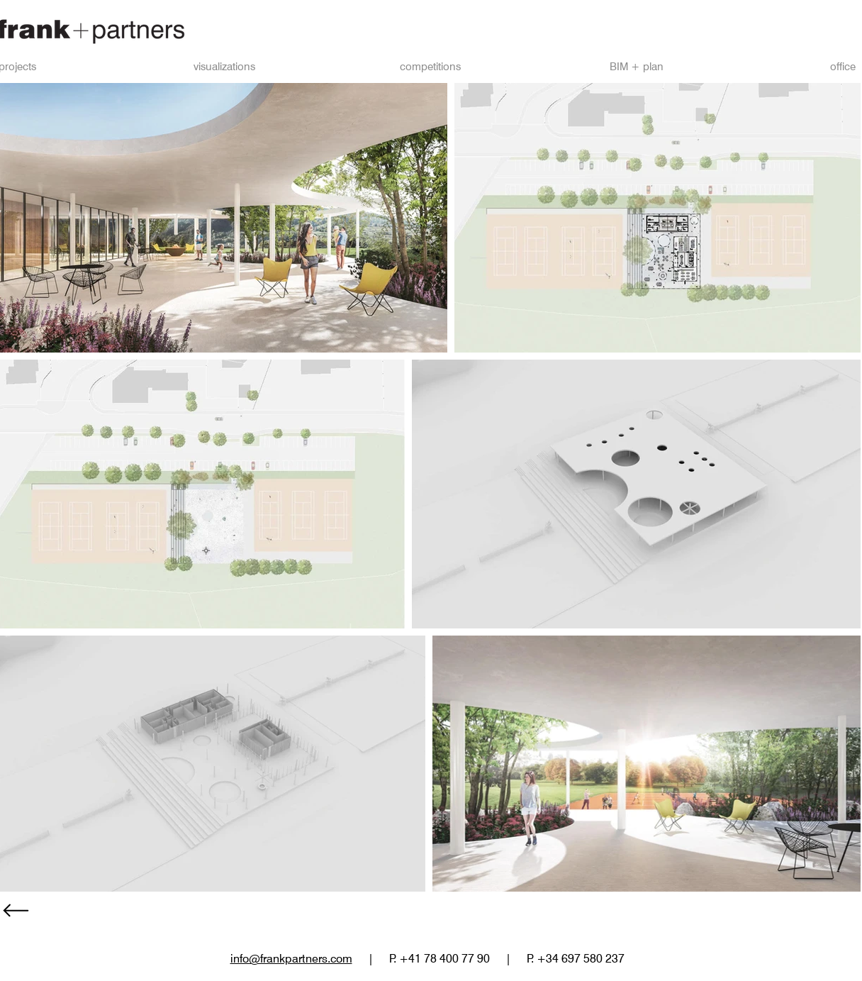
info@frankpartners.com (291, 958)
